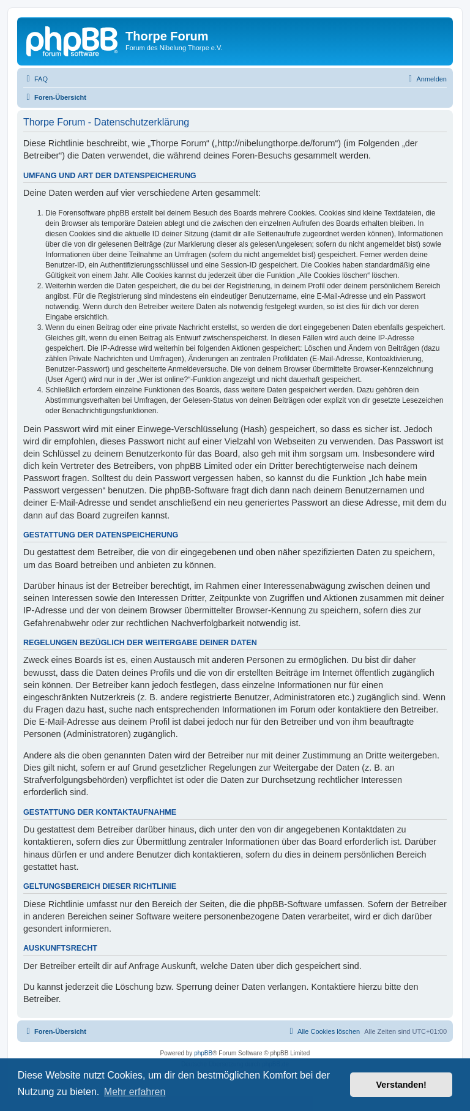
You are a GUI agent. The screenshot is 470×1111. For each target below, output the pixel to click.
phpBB (203, 1053)
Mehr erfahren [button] (135, 1092)
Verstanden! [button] (401, 1085)
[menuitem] (35, 79)
